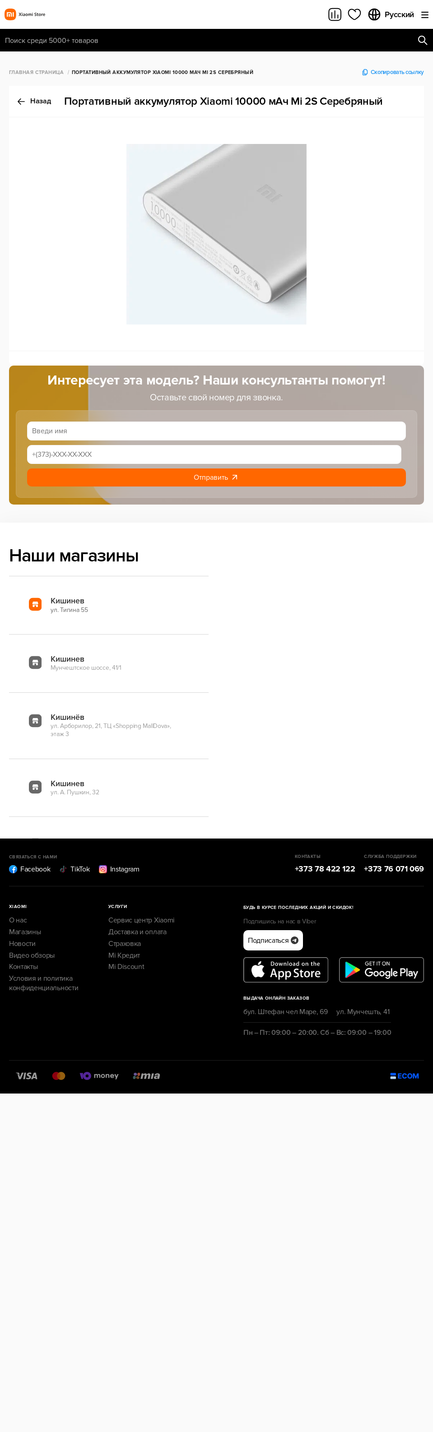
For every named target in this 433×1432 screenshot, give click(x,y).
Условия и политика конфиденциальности (43, 983)
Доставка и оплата (137, 931)
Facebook (29, 869)
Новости (22, 943)
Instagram (119, 869)
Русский (390, 14)
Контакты (23, 966)
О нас (18, 920)
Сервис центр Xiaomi (141, 920)
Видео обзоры (32, 955)
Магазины (25, 931)
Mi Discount (126, 966)
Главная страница (36, 72)
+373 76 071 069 (394, 869)
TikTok (74, 869)
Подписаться (273, 940)
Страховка (124, 943)
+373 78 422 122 (325, 869)
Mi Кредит (124, 955)
